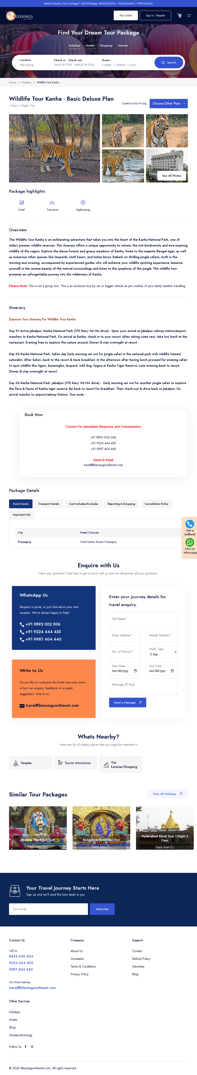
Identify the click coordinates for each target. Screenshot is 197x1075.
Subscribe (102, 909)
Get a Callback (189, 528)
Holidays (74, 45)
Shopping (106, 45)
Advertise (138, 966)
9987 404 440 (21, 969)
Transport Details (48, 504)
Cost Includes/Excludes (83, 504)
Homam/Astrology (20, 1035)
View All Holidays (167, 794)
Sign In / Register (155, 15)
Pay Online (126, 15)
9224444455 (126, 3)
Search (168, 62)
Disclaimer (77, 959)
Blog (135, 974)
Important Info (22, 515)
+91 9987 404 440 (103, 449)
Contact (137, 951)
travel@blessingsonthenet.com (103, 465)
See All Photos (171, 176)
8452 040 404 (21, 956)
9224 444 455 (21, 962)
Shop (12, 1027)
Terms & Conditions (83, 966)
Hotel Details (21, 504)
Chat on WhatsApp (190, 546)
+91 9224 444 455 (103, 443)
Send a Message (127, 702)
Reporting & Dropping (121, 504)
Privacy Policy (79, 974)
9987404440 (145, 3)
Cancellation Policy (156, 504)
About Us (77, 951)
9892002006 (107, 3)
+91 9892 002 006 (103, 437)
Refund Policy (141, 959)
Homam (123, 45)
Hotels (90, 45)
